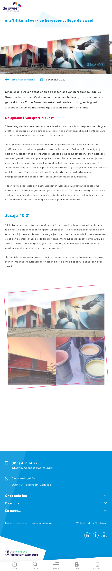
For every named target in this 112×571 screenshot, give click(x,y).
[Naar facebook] (96, 535)
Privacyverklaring (42, 523)
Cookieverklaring (16, 523)
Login (77, 568)
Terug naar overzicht (22, 80)
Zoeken (35, 568)
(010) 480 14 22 (25, 463)
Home (14, 568)
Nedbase (101, 523)
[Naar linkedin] (87, 535)
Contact (97, 568)
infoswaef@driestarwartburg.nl (32, 467)
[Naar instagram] (104, 535)
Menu (56, 568)
